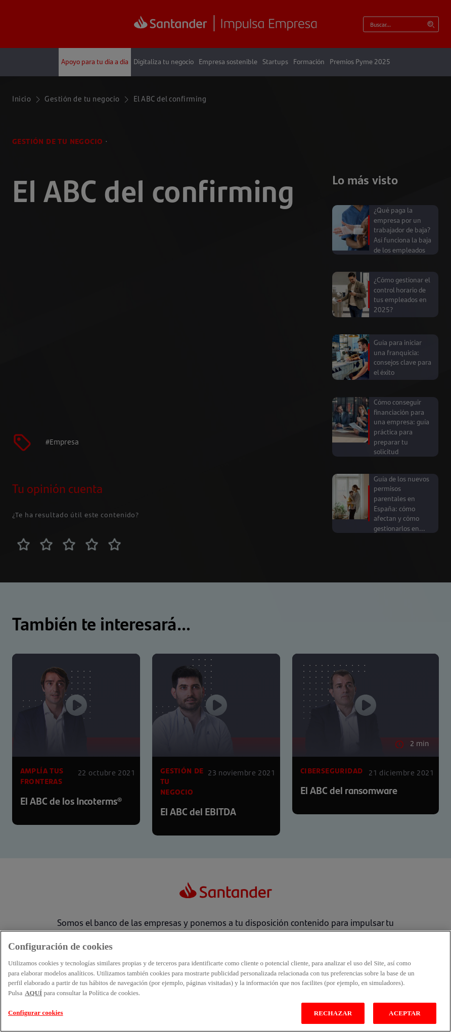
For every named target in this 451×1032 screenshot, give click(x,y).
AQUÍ (33, 993)
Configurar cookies (35, 1012)
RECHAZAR (333, 1013)
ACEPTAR (405, 1013)
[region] (225, 981)
